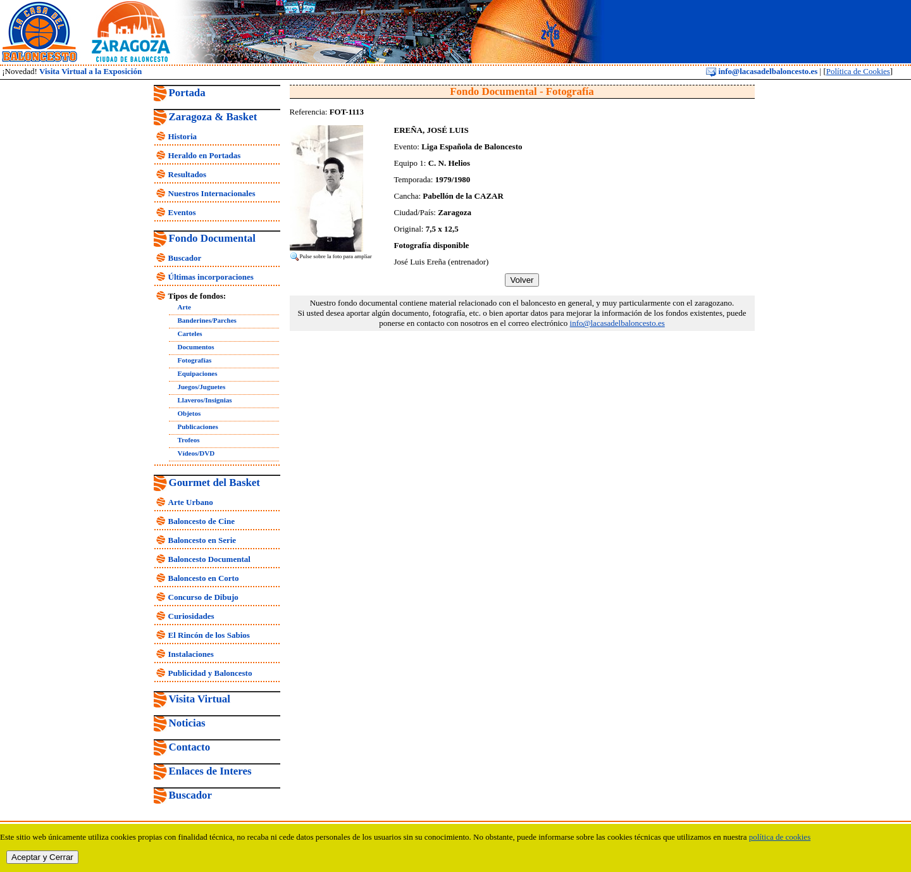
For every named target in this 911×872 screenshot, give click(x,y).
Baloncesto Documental (209, 559)
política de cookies (779, 837)
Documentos (196, 347)
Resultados (187, 174)
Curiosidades (191, 616)
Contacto (190, 747)
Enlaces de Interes (210, 771)
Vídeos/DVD (196, 453)
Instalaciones (191, 654)
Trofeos (189, 440)
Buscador (185, 258)
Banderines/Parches (207, 320)
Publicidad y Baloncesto (210, 673)
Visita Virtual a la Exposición (90, 71)
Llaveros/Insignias (205, 400)
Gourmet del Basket (215, 482)
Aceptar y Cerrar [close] (42, 857)
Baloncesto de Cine (201, 521)
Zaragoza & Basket (213, 117)
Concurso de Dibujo (203, 597)
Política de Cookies (858, 71)
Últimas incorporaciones (211, 277)
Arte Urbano (190, 502)
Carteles (190, 333)
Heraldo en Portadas (204, 155)
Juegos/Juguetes (202, 386)
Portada (187, 93)
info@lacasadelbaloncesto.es (761, 71)
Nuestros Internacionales (212, 193)
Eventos (182, 212)
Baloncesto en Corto (203, 578)
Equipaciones (198, 373)
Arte (184, 307)
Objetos (189, 413)
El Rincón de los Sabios (209, 635)
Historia (182, 136)
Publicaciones (198, 426)
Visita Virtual (199, 699)
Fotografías (195, 360)
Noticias (187, 723)
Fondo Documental (212, 238)
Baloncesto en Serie (202, 540)
